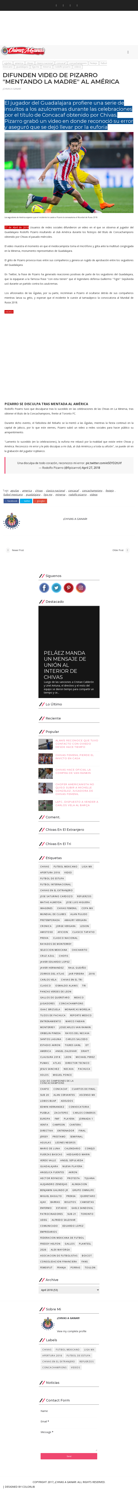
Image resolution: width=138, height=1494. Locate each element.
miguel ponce (62, 1077)
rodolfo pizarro (63, 68)
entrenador (66, 1133)
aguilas (7, 64)
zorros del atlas (52, 976)
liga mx (35, 68)
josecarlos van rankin (75, 1029)
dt (87, 1047)
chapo (44, 1091)
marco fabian (75, 1023)
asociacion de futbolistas (59, 1258)
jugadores (47, 1006)
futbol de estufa (52, 881)
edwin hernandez (52, 1109)
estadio (61, 1210)
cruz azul (47, 958)
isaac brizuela (50, 1011)
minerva (47, 68)
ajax (43, 1204)
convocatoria (79, 1109)
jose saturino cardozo (56, 898)
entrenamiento (50, 1023)
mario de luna (50, 1151)
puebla (45, 1115)
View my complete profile (71, 1333)
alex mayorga (60, 1252)
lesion (84, 928)
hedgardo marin (78, 1157)
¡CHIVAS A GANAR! (12, 91)
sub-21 (71, 1216)
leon (68, 1059)
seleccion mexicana (53, 952)
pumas (44, 1065)
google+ (40, 502)
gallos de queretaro (55, 1000)
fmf (57, 1121)
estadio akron (50, 1047)
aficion (63, 934)
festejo (93, 64)
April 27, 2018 (91, 469)
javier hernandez (52, 970)
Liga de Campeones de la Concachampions (57, 1084)
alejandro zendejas (53, 1186)
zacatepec (61, 1115)
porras (75, 1270)
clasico (45, 988)
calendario (72, 1151)
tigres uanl (73, 1047)
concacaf (61, 64)
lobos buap (48, 1103)
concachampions (78, 64)
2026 (43, 1252)
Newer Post (18, 552)
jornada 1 (86, 1121)
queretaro (87, 1198)
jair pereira (76, 976)
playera (69, 1121)
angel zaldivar (66, 1053)
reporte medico (81, 1017)
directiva (46, 1133)
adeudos (67, 1103)
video (68, 875)
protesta (73, 1180)
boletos (70, 1204)
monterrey (47, 1029)
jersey (44, 1139)
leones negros (65, 1145)
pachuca (84, 1071)
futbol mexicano (13, 496)
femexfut (46, 1270)
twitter (26, 502)
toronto (87, 1216)
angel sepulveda (71, 1162)
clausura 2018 (50, 1059)
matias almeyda (51, 904)
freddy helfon (50, 1246)
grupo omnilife (83, 1192)
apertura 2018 (50, 875)
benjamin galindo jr (54, 1192)
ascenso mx (87, 1097)
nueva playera (72, 1168)
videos (77, 68)
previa (44, 940)
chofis (63, 958)
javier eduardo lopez (55, 964)
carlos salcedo (77, 1041)
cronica (46, 928)
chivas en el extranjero (56, 892)
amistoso (46, 934)
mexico (79, 1000)
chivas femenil (67, 910)
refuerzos (84, 898)
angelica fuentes (52, 1174)
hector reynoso (51, 1180)
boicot (87, 1258)
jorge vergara (66, 928)
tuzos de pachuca (53, 1017)
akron (73, 1174)
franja (61, 1270)
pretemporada (50, 922)
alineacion (79, 1186)
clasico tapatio (83, 934)
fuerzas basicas (51, 1157)
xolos (44, 1077)
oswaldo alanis (66, 988)
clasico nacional (45, 64)
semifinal (76, 1139)
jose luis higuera (78, 904)
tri (84, 988)
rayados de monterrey (56, 946)
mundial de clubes (53, 916)
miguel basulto (51, 1198)
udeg (43, 1222)
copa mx (87, 910)
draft (85, 1053)
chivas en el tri (71, 982)
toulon (90, 1270)
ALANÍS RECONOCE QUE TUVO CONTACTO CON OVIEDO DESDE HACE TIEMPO (77, 746)
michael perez (85, 1059)
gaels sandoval (82, 1210)
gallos (70, 1246)
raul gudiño (77, 970)
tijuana (89, 1180)
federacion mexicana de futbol (62, 1240)
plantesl (85, 1246)
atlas (57, 1065)
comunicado (49, 1228)
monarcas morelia (78, 1011)
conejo (90, 1151)
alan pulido (79, 916)
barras (55, 1204)
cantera (75, 1127)
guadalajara (22, 68)
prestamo (59, 1139)
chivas (30, 64)
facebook (11, 502)
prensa (71, 1198)
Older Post (117, 552)
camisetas (87, 1204)
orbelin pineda (50, 1035)
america (19, 64)
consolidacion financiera (58, 1264)
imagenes (46, 910)
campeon (59, 1127)
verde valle (48, 1162)
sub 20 (44, 1097)
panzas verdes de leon (56, 994)
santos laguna (50, 1041)
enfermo (46, 1210)
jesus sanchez (49, 1071)
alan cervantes (64, 1097)
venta (44, 1127)
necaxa (69, 1071)
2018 (92, 976)
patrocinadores (51, 1216)
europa (45, 1121)
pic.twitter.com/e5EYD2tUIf (104, 465)
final (82, 1133)
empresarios (48, 1234)
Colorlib (28, 1489)
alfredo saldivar (64, 1222)
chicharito (80, 952)
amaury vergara (76, 922)
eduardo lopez (73, 1228)
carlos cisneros (84, 1115)
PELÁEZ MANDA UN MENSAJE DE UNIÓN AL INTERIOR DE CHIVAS (65, 667)
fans (85, 1264)
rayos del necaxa (77, 1035)
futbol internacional (55, 886)
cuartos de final (84, 1091)
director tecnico (77, 1065)
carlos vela (48, 982)
